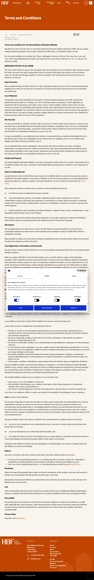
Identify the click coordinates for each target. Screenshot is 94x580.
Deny (20, 308)
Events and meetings (56, 561)
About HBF (53, 556)
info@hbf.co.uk (75, 464)
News (59, 3)
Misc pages (13, 35)
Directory (77, 3)
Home (52, 545)
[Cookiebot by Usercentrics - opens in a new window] (78, 270)
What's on (68, 2)
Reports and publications (58, 565)
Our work (28, 2)
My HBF (52, 559)
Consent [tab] (20, 276)
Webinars (53, 563)
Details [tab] (47, 276)
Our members (54, 552)
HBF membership (55, 554)
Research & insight (51, 2)
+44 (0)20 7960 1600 (35, 555)
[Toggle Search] (91, 3)
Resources (53, 567)
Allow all (73, 308)
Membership (17, 3)
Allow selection (47, 308)
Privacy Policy (20, 518)
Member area (38, 2)
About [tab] (74, 276)
